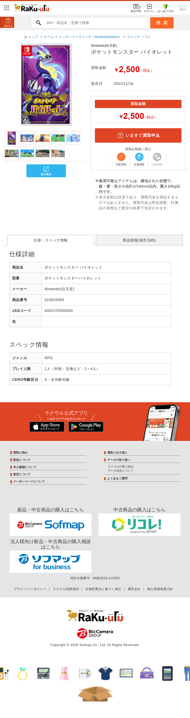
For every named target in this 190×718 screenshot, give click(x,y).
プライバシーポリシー (30, 589)
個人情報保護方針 (160, 589)
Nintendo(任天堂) (104, 45)
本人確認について (24, 467)
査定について (22, 474)
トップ (33, 37)
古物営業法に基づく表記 (103, 589)
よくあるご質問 (117, 478)
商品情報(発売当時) (139, 240)
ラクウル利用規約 (66, 589)
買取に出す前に (117, 452)
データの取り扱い (119, 459)
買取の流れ (20, 452)
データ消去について (121, 470)
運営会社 (134, 589)
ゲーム (49, 37)
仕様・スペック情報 (51, 240)
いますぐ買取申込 (138, 135)
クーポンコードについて (29, 481)
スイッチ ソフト (139, 37)
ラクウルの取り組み (121, 466)
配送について (22, 459)
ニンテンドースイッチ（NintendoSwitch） (90, 37)
